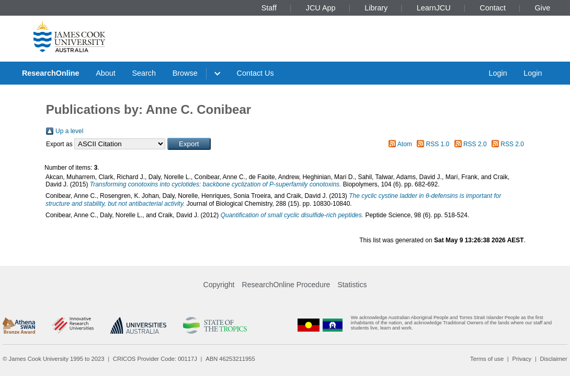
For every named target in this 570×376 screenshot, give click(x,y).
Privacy (521, 359)
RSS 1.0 (438, 144)
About (106, 73)
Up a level (69, 131)
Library (375, 8)
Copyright (219, 284)
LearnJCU (434, 8)
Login (497, 73)
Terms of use (487, 359)
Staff (269, 8)
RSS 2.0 (475, 144)
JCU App (321, 8)
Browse (185, 73)
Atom (404, 144)
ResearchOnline (50, 73)
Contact (493, 8)
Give (543, 8)
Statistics (352, 284)
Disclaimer (553, 359)
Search (144, 73)
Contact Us (255, 73)
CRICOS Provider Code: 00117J (155, 359)
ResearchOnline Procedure (286, 284)
